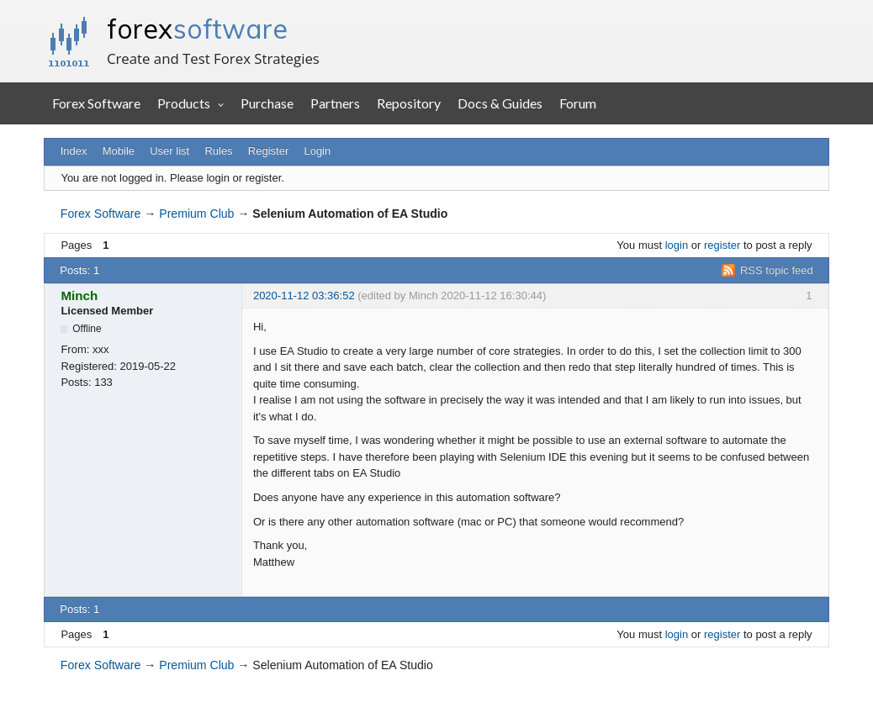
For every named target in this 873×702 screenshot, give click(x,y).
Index (74, 151)
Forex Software (96, 103)
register (722, 245)
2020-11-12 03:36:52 (304, 295)
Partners (335, 103)
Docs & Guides (500, 103)
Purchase (267, 103)
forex (197, 28)
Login (317, 151)
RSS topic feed (776, 270)
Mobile (119, 151)
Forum (577, 103)
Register (268, 151)
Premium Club (196, 213)
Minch (79, 295)
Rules (218, 151)
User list (169, 151)
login (676, 245)
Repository (409, 103)
